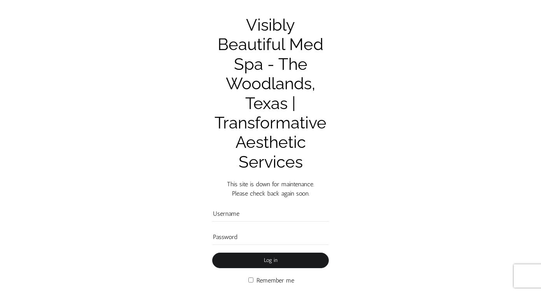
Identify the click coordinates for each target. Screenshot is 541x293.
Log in (270, 260)
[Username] (270, 214)
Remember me (271, 280)
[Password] (270, 237)
